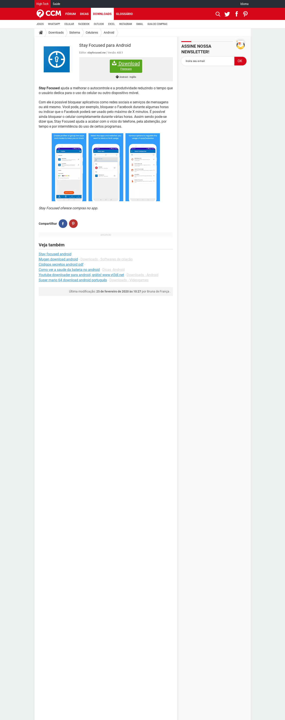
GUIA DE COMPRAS (157, 24)
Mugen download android (58, 259)
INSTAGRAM (125, 24)
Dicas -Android (113, 270)
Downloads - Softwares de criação (107, 259)
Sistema (74, 32)
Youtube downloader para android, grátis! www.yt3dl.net (81, 275)
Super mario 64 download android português (73, 280)
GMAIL (139, 24)
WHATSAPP (54, 24)
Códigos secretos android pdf (61, 264)
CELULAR (69, 24)
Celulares (92, 32)
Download (126, 66)
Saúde (56, 4)
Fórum (70, 14)
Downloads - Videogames (128, 280)
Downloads (102, 14)
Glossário (124, 14)
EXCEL (111, 24)
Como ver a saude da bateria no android (69, 270)
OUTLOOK (99, 24)
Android (109, 32)
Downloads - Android (142, 275)
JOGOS (40, 24)
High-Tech (42, 4)
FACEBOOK (84, 24)
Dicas (84, 14)
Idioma (244, 4)
